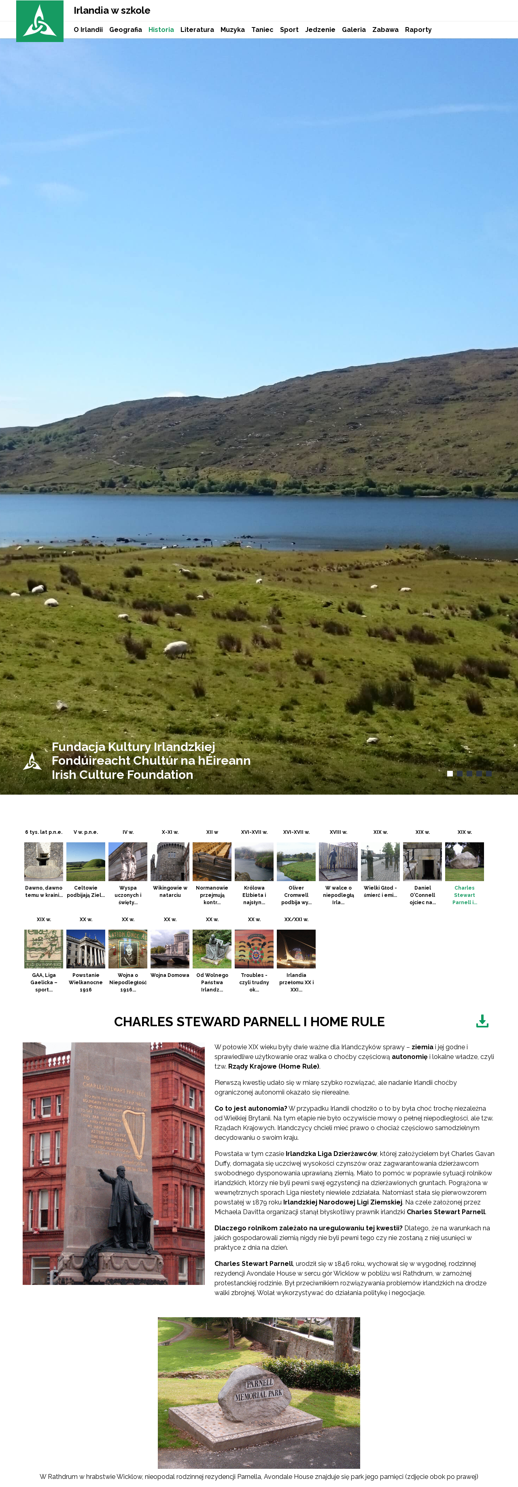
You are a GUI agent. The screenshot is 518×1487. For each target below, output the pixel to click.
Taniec (262, 30)
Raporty (418, 30)
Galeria (354, 30)
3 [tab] (468, 774)
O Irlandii (88, 30)
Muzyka (233, 30)
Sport (289, 30)
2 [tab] (459, 774)
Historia (161, 30)
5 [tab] (488, 774)
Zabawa (385, 30)
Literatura (197, 30)
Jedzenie (320, 30)
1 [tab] (448, 774)
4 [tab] (478, 774)
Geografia (125, 30)
